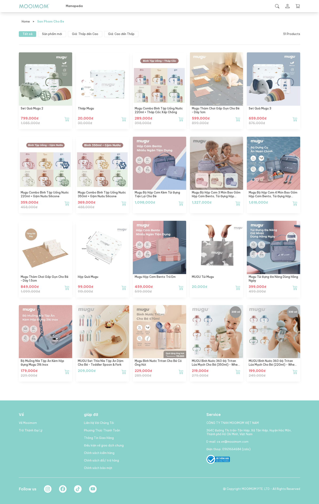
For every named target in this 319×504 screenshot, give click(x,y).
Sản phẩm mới (52, 34)
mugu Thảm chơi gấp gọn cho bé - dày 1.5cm (44, 278)
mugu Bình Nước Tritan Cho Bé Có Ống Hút (158, 362)
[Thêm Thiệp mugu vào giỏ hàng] (124, 119)
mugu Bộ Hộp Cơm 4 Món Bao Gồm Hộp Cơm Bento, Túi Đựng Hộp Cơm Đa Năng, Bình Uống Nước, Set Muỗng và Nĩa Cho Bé (273, 198)
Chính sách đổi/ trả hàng (101, 460)
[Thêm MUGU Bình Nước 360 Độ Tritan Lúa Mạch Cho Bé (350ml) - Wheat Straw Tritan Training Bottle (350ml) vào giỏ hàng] (238, 371)
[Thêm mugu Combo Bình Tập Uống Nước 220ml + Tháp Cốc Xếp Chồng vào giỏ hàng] (181, 119)
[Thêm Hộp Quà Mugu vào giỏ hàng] (124, 287)
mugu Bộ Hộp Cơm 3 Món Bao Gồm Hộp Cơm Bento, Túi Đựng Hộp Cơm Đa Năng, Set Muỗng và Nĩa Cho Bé (216, 198)
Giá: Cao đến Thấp (121, 34)
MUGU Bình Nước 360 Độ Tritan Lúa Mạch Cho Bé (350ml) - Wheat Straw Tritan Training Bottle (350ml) (216, 366)
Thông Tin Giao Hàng (99, 438)
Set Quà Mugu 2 (32, 108)
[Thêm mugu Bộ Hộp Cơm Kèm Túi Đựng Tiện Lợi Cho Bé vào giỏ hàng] (181, 203)
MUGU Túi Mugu (203, 277)
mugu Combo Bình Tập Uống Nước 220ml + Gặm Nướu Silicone (45, 194)
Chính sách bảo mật (98, 468)
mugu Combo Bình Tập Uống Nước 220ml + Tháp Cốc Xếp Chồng (159, 110)
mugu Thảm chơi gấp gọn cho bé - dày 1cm (216, 110)
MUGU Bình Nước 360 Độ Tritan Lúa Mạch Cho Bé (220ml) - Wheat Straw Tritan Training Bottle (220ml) (273, 366)
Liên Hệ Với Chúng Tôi (99, 423)
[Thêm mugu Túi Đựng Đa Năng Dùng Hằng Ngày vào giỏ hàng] (295, 287)
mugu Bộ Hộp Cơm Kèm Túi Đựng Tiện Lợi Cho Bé (157, 194)
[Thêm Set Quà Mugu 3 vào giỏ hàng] (295, 119)
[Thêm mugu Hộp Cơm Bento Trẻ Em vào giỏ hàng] (181, 287)
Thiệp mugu (86, 108)
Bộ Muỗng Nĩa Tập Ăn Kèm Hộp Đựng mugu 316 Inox (42, 362)
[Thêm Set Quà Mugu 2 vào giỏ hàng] (67, 119)
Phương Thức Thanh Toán (102, 430)
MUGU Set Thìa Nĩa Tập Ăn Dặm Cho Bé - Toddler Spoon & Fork (100, 362)
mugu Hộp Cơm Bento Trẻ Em (155, 277)
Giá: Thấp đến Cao (85, 34)
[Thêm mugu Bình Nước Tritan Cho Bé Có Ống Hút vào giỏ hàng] (181, 371)
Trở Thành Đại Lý (31, 430)
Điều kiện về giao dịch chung (104, 445)
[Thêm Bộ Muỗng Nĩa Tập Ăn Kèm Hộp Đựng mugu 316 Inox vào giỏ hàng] (67, 371)
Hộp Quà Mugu (88, 277)
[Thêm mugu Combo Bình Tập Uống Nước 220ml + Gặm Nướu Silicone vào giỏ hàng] (67, 203)
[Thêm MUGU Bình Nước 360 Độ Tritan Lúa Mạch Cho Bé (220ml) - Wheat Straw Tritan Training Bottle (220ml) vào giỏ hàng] (295, 371)
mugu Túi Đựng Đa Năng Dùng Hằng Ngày (273, 278)
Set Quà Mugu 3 (260, 108)
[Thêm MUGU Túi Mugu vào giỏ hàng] (238, 287)
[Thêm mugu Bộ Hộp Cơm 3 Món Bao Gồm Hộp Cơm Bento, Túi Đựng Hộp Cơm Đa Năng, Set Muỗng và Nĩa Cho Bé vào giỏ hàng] (238, 203)
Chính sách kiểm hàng (99, 453)
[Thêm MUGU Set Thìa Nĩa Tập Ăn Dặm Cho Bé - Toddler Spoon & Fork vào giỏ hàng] (124, 371)
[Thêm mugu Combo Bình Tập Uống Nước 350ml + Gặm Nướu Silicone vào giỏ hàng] (124, 203)
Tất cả (27, 34)
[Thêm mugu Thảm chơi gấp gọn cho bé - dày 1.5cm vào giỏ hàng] (67, 287)
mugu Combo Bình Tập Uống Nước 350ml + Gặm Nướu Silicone (102, 194)
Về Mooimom (28, 423)
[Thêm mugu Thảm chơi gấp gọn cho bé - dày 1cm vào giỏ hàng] (238, 119)
